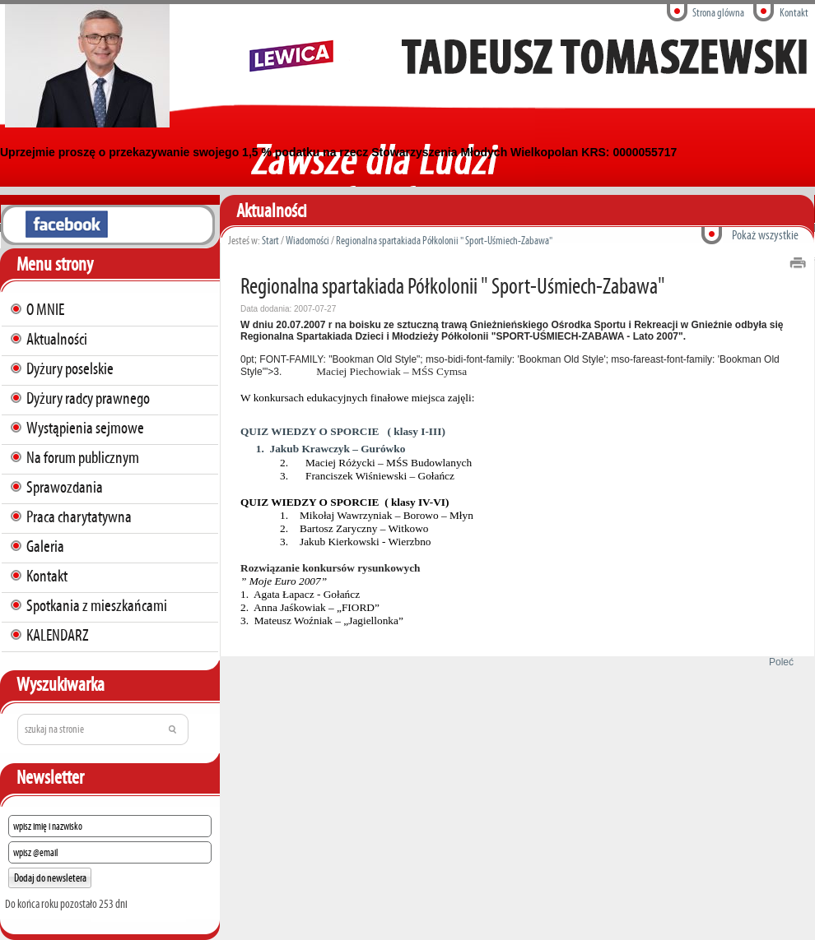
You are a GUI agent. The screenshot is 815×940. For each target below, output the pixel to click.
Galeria (45, 546)
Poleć (778, 662)
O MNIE (45, 309)
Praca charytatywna (79, 516)
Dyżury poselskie (70, 368)
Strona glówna (718, 13)
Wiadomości (307, 241)
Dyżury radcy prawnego (88, 398)
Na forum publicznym (82, 457)
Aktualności (56, 339)
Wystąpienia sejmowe (85, 427)
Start (270, 241)
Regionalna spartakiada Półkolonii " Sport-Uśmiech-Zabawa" (444, 241)
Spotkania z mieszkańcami (96, 605)
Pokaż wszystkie (765, 235)
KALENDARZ (57, 635)
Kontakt (794, 13)
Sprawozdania (64, 487)
